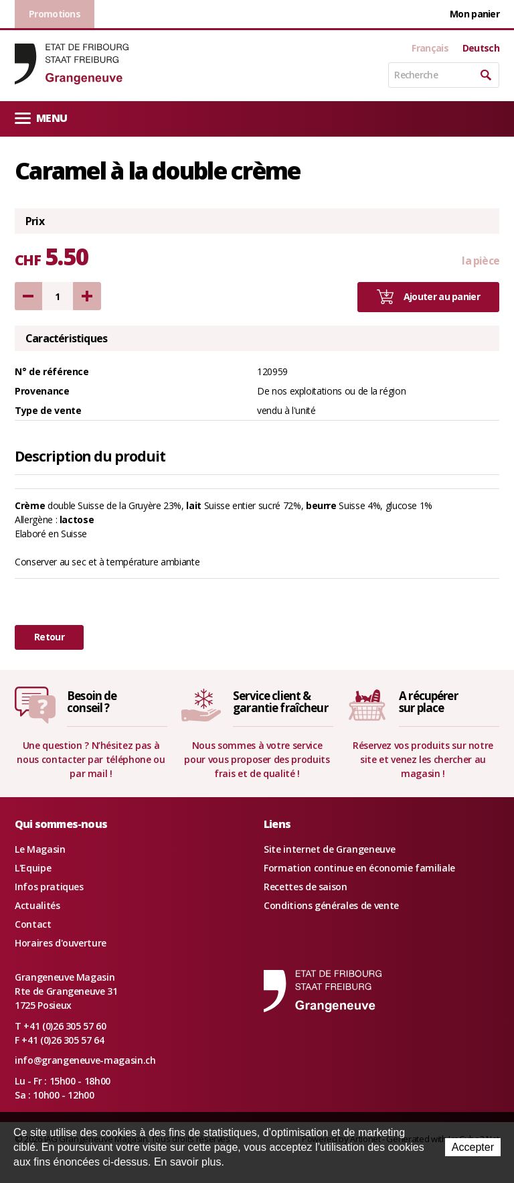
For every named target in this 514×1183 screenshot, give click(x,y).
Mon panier (474, 13)
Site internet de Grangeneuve (329, 849)
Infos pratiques (49, 886)
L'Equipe (33, 867)
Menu (41, 117)
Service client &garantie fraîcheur (280, 702)
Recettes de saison (305, 886)
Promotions (54, 13)
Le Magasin (40, 849)
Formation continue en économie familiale (359, 867)
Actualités (37, 905)
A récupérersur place (428, 702)
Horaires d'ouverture (60, 942)
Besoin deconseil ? (91, 702)
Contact (33, 924)
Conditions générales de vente (331, 905)
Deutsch (480, 48)
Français (430, 48)
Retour (49, 636)
